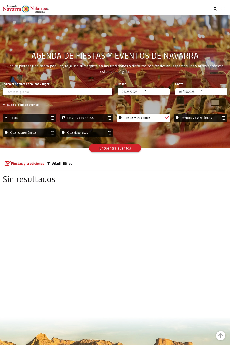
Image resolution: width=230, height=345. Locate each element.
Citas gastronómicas (29, 133)
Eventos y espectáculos (200, 118)
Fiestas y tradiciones (143, 118)
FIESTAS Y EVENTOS (86, 118)
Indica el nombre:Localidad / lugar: (26, 84)
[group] (29, 118)
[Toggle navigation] (223, 9)
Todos (29, 118)
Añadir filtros (59, 163)
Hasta (179, 84)
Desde (122, 84)
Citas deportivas (86, 133)
